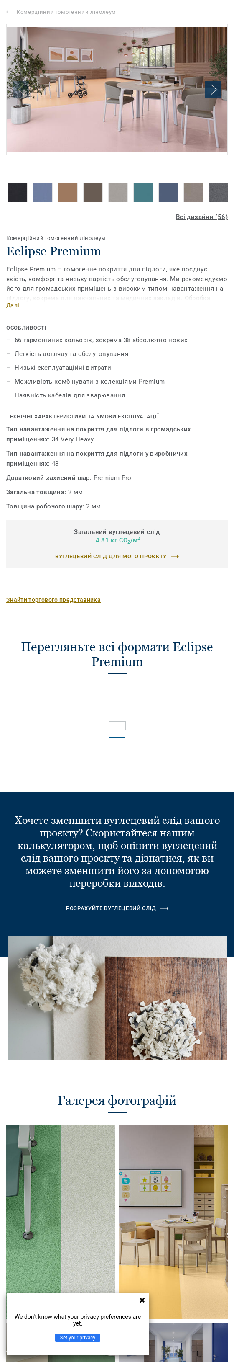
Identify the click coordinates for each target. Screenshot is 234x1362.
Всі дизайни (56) (202, 217)
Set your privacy (77, 1338)
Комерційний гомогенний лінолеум (66, 12)
